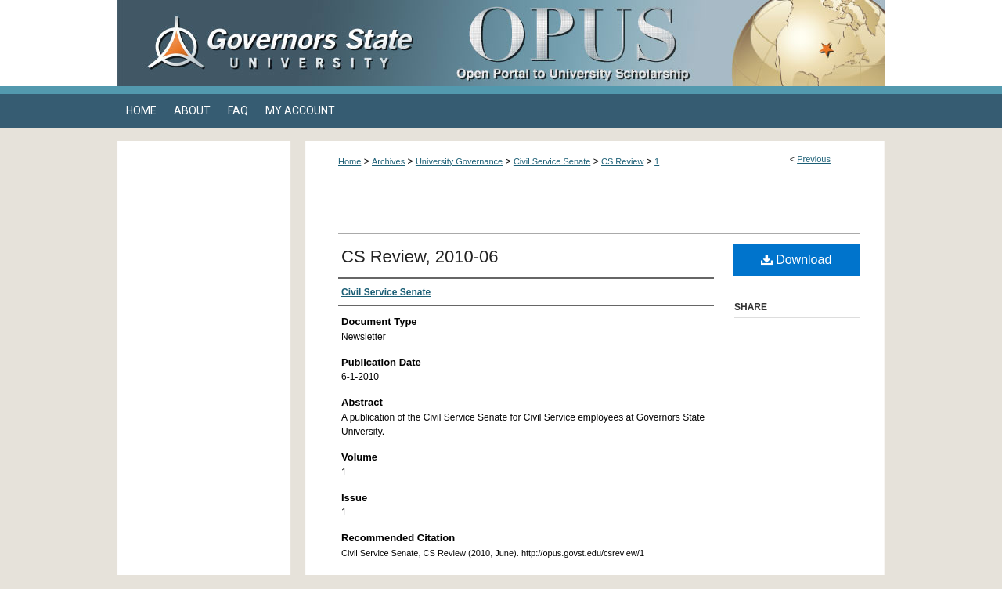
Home (349, 161)
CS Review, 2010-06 (420, 256)
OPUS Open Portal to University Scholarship (658, 43)
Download (796, 259)
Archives (388, 161)
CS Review (622, 161)
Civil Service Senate (552, 161)
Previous (814, 159)
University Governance (459, 161)
